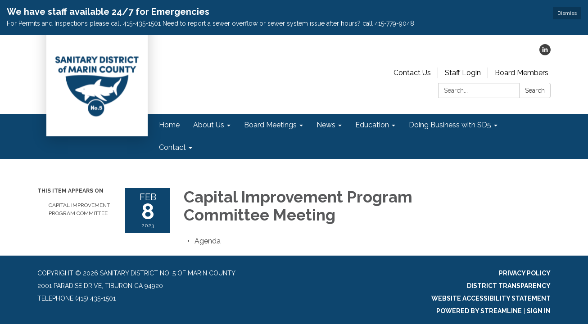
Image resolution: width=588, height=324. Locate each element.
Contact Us (412, 72)
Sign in (539, 311)
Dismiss (567, 13)
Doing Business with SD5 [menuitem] (450, 125)
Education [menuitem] (372, 125)
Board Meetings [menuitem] (270, 125)
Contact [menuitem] (172, 147)
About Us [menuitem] (208, 125)
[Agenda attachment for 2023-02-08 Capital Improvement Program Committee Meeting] (207, 241)
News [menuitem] (326, 125)
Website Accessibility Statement (491, 298)
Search (535, 90)
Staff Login (463, 72)
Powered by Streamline (479, 311)
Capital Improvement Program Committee (79, 209)
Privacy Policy (525, 273)
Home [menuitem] (169, 125)
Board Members (521, 72)
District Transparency (509, 285)
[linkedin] (545, 53)
